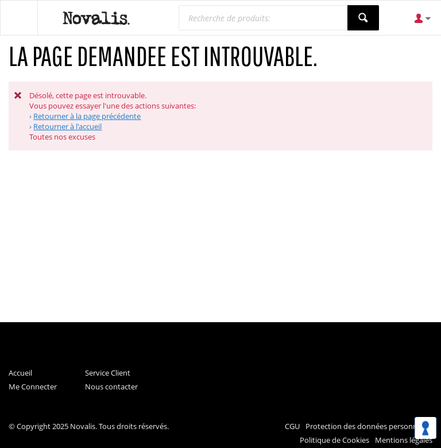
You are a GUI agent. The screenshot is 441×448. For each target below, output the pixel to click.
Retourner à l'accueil (67, 126)
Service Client (107, 373)
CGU (292, 426)
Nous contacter (111, 386)
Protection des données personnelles (368, 426)
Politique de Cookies (334, 440)
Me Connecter (33, 386)
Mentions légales (403, 440)
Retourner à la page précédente (87, 116)
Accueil (20, 373)
